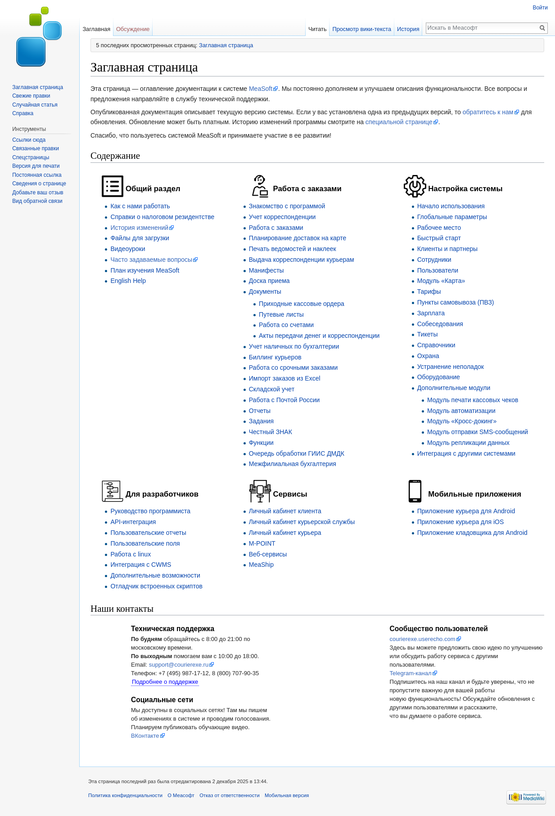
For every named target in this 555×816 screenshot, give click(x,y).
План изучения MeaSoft (144, 270)
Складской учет (271, 389)
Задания (261, 421)
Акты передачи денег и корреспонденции (319, 335)
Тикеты (427, 334)
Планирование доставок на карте (298, 238)
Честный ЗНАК (270, 431)
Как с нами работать (140, 206)
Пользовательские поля (145, 543)
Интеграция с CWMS (140, 564)
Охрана (428, 355)
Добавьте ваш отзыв (37, 192)
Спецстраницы (30, 157)
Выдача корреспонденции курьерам (301, 259)
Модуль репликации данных (468, 442)
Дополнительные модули (454, 387)
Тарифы (429, 291)
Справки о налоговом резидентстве (162, 216)
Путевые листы (281, 314)
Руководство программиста (150, 511)
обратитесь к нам (488, 112)
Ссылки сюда (28, 140)
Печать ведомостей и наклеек (292, 248)
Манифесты (266, 270)
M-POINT (262, 543)
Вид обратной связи (37, 201)
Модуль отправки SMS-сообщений (477, 431)
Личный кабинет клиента (285, 511)
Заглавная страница (226, 45)
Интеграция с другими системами (466, 453)
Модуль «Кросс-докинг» (461, 421)
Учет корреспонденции (282, 216)
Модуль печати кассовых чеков (472, 400)
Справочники (436, 345)
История (408, 29)
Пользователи (437, 270)
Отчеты (260, 410)
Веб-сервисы (268, 554)
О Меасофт (180, 795)
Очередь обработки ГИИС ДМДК (296, 453)
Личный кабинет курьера (285, 532)
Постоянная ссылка (36, 175)
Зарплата (431, 313)
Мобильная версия (287, 795)
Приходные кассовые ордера (301, 303)
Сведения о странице (39, 183)
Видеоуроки (127, 248)
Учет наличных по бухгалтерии (294, 346)
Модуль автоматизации (461, 410)
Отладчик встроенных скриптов (156, 586)
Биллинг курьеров (275, 357)
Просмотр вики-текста (361, 29)
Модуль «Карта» (441, 280)
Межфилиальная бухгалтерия (292, 463)
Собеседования (440, 323)
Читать (317, 29)
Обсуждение (133, 29)
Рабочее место (439, 227)
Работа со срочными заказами (293, 367)
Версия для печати (35, 166)
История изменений (139, 227)
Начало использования (451, 206)
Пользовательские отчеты (148, 532)
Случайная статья (34, 105)
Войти (540, 7)
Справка (22, 113)
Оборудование (438, 377)
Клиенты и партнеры (447, 248)
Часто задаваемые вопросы (151, 259)
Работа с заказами (276, 227)
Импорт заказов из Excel (284, 378)
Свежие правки (31, 96)
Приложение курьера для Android (466, 511)
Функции (261, 442)
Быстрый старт (439, 238)
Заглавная (96, 29)
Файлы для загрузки (139, 238)
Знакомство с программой (287, 206)
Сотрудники (434, 259)
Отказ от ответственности (229, 795)
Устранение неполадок (450, 366)
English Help (128, 280)
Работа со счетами (286, 324)
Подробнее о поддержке (165, 681)
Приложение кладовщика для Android (472, 532)
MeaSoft (260, 88)
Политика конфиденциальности (125, 795)
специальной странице (399, 122)
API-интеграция (133, 521)
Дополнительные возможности (155, 575)
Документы (265, 291)
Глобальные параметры (452, 216)
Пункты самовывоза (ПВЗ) (455, 302)
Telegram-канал (411, 673)
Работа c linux (130, 554)
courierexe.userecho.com (423, 639)
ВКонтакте (145, 735)
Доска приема (269, 280)
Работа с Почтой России (284, 400)
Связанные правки (35, 148)
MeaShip (261, 564)
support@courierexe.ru (178, 664)
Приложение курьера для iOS (460, 521)
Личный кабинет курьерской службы (302, 521)
